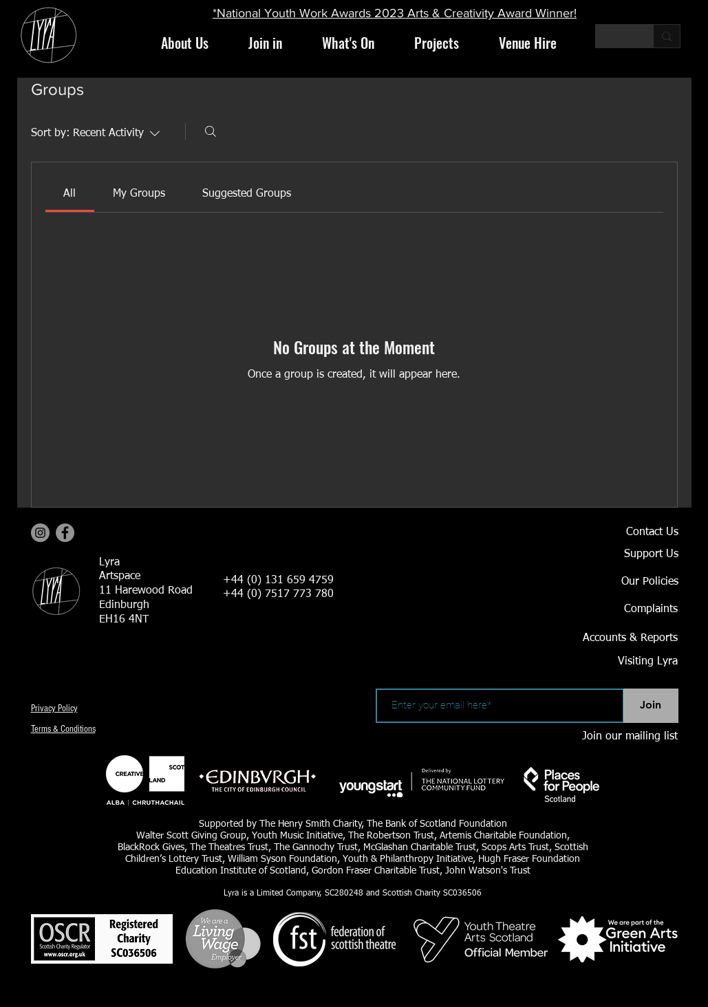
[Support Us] (630, 555)
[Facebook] (65, 532)
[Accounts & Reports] (613, 639)
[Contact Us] (630, 533)
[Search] (210, 131)
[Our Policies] (630, 582)
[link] (69, 193)
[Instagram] (40, 532)
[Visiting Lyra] (610, 662)
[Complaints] (629, 610)
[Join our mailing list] (629, 737)
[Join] (650, 706)
